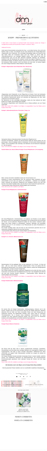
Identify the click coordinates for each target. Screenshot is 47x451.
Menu (23, 29)
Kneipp (23, 35)
